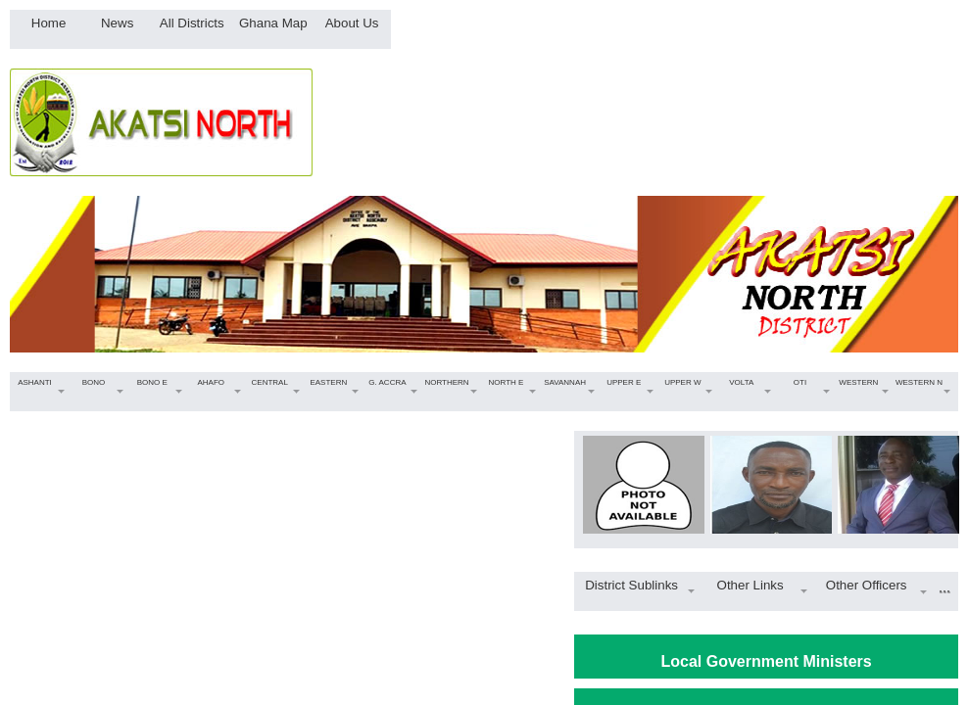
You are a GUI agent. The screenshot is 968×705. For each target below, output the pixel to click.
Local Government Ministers (766, 661)
